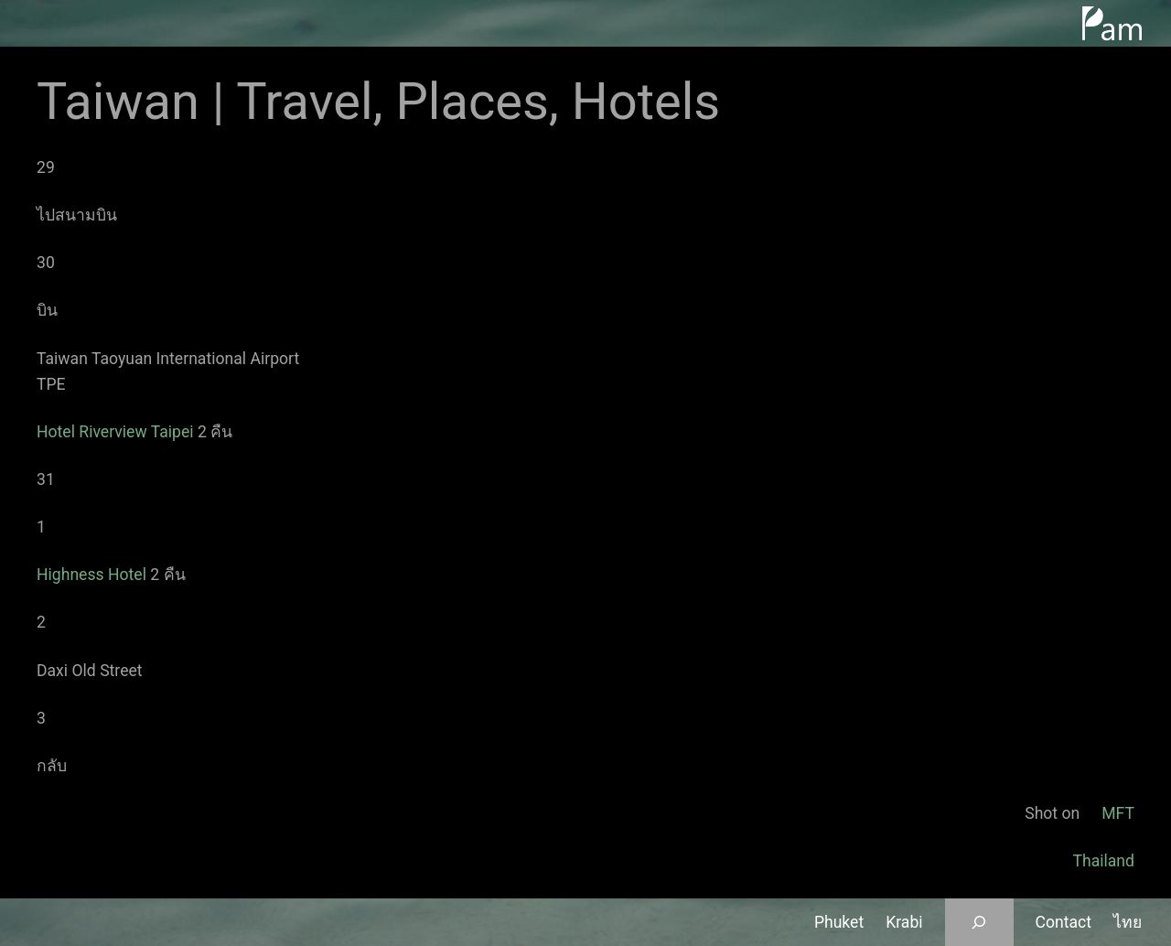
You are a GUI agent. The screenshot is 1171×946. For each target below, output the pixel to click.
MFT (1117, 813)
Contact (1064, 922)
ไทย (1127, 922)
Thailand (1103, 861)
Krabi (904, 922)
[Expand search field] (979, 921)
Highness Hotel (91, 574)
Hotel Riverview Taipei (115, 432)
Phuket (839, 922)
